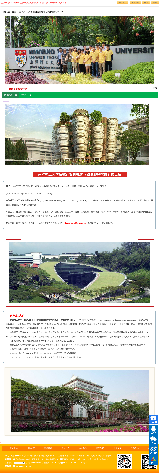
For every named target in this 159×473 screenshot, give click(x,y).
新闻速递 (117, 448)
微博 (155, 2)
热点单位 (83, 448)
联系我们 (135, 448)
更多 (155, 88)
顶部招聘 (14, 448)
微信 (146, 2)
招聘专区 (31, 448)
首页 (14, 12)
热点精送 (65, 448)
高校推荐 (48, 448)
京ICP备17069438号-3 (78, 463)
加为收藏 (135, 2)
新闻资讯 (100, 448)
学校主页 (26, 95)
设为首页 (122, 2)
